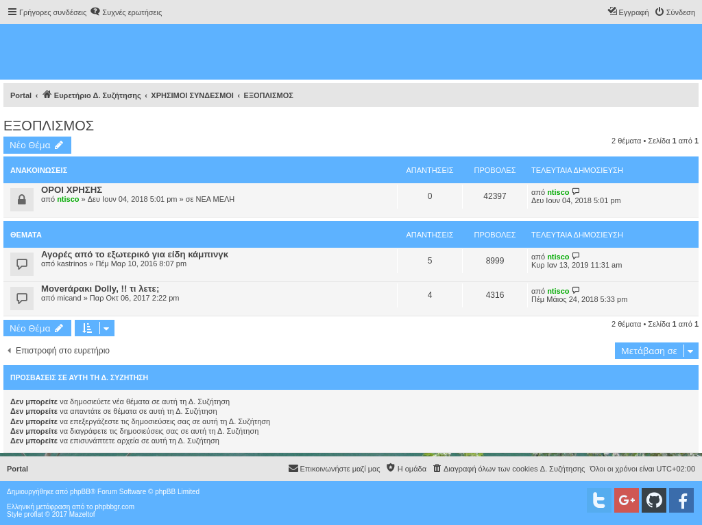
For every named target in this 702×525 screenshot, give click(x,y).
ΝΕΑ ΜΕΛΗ (214, 199)
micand (69, 298)
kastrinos (72, 263)
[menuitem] (126, 12)
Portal (21, 95)
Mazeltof (82, 514)
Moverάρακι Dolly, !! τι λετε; (100, 288)
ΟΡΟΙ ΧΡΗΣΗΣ (71, 190)
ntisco (68, 199)
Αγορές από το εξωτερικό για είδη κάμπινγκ (134, 254)
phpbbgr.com (114, 507)
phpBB (80, 491)
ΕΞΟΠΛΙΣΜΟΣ (48, 125)
